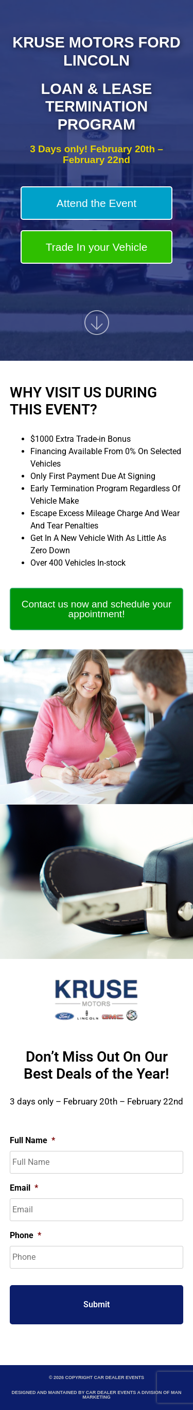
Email (24, 1188)
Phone (25, 1235)
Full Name (32, 1140)
